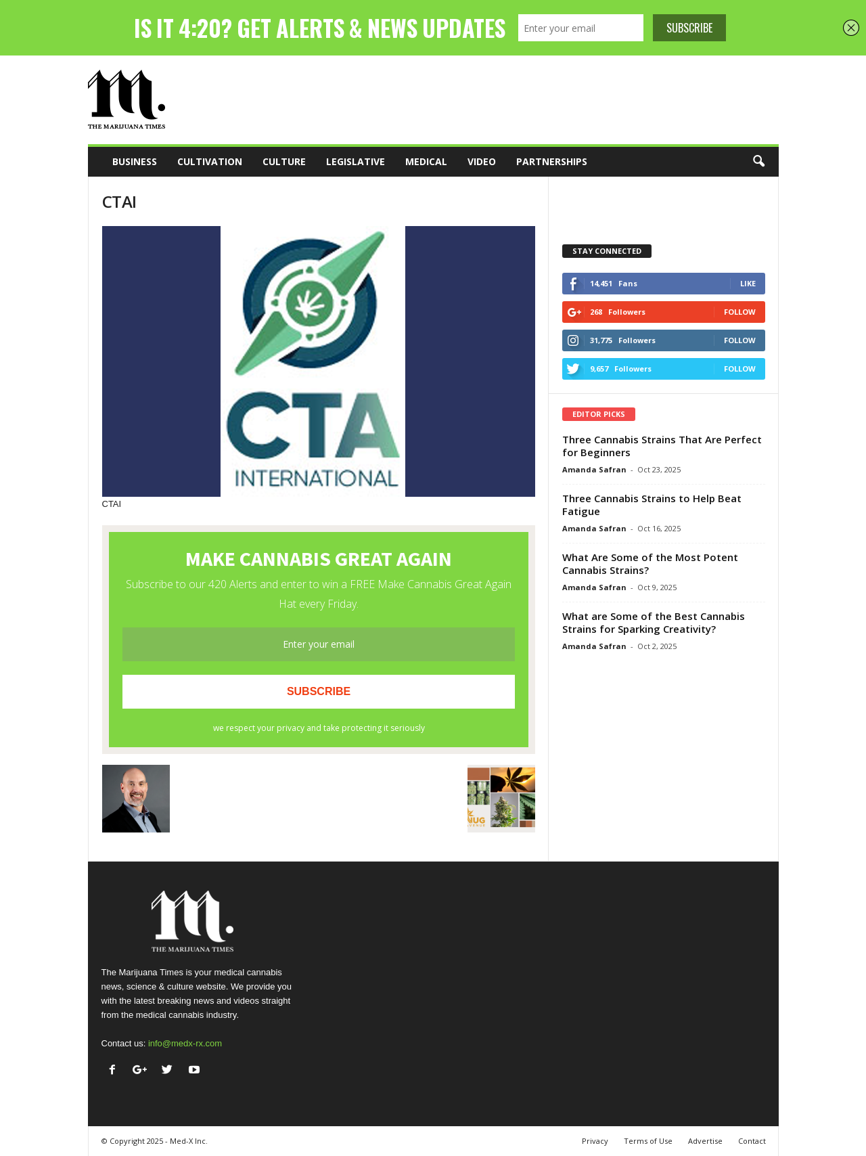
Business (134, 161)
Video (482, 161)
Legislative (355, 161)
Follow (740, 312)
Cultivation (209, 161)
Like (748, 283)
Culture (284, 161)
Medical (426, 161)
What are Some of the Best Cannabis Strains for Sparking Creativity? (653, 622)
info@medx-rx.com (185, 1043)
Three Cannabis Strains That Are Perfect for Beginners (662, 445)
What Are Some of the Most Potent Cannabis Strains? (650, 563)
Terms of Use (648, 1141)
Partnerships (551, 161)
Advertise (705, 1141)
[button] (758, 162)
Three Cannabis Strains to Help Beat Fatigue (652, 504)
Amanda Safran (594, 469)
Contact (752, 1141)
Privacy (595, 1141)
